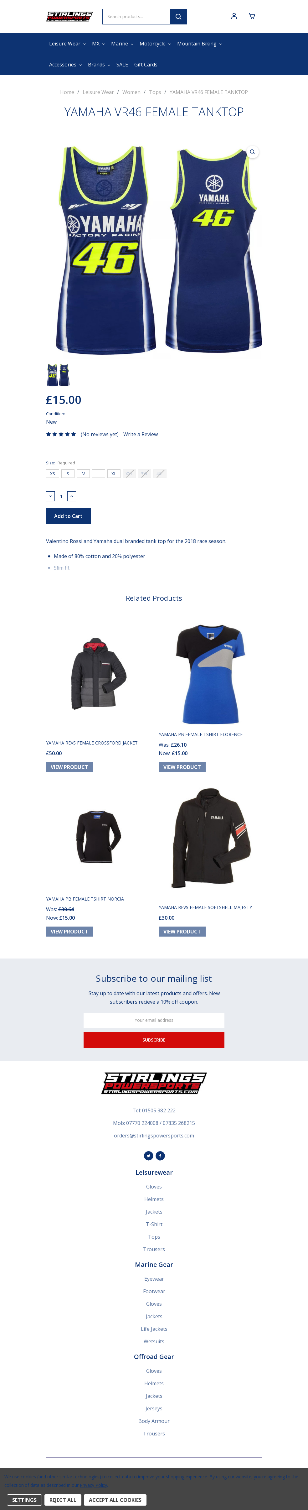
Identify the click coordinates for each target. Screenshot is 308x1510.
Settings (24, 1500)
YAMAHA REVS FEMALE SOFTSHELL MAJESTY (205, 910)
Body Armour (154, 1423)
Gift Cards (145, 64)
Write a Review (140, 434)
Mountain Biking (199, 43)
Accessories (65, 64)
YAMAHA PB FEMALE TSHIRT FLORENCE (201, 736)
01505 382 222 (159, 1113)
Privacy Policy (93, 1485)
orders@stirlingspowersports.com (154, 1138)
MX (98, 43)
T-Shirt (154, 1226)
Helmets (154, 1201)
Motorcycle (155, 43)
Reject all (62, 1500)
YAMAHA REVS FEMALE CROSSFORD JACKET (92, 744)
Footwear (154, 1293)
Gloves (154, 1189)
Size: (60, 462)
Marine (122, 43)
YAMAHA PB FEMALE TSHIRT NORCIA (85, 901)
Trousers (154, 1251)
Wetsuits (154, 1343)
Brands (99, 64)
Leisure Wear (67, 43)
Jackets (154, 1214)
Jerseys (154, 1411)
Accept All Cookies (115, 1500)
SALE (122, 64)
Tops (154, 1239)
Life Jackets (154, 1331)
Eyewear (154, 1281)
